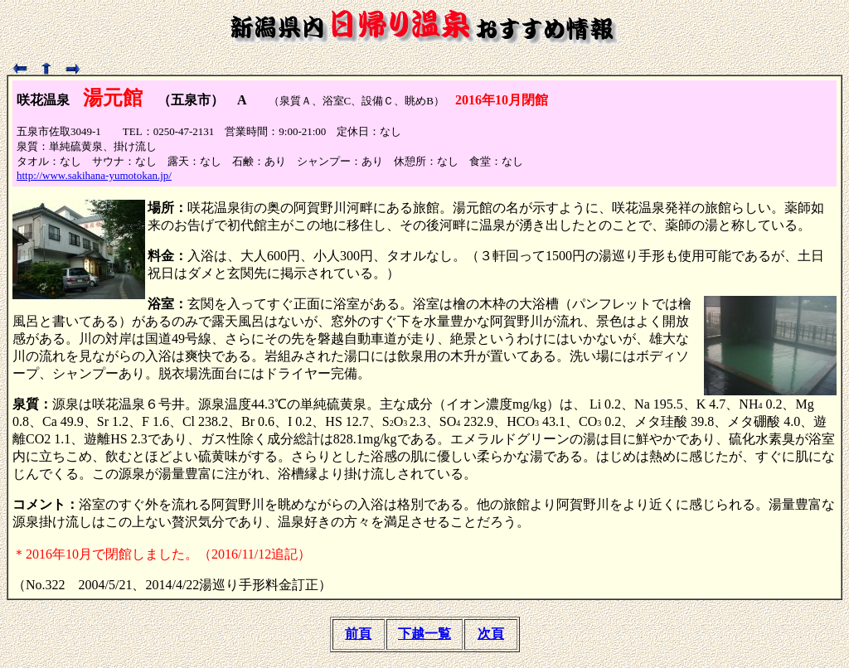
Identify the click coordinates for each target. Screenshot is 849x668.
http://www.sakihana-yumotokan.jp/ (94, 175)
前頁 (358, 634)
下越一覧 (424, 634)
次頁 (491, 634)
